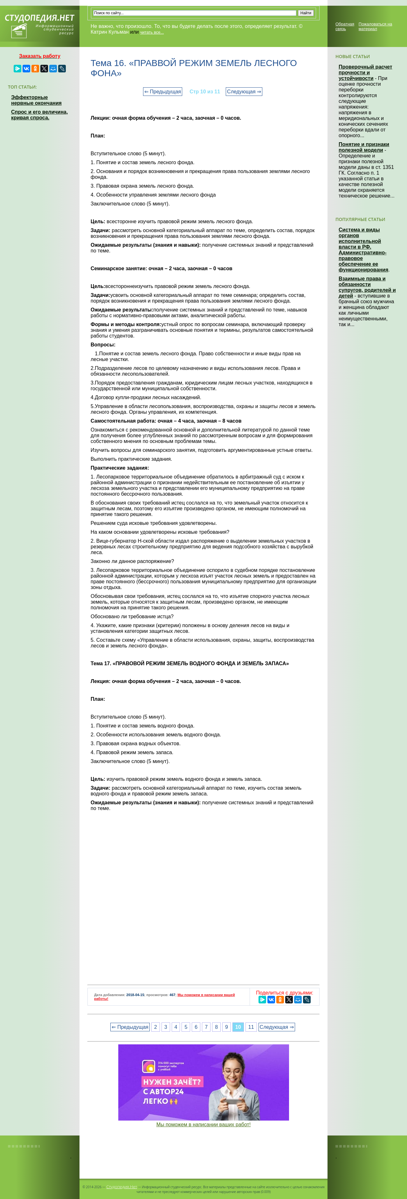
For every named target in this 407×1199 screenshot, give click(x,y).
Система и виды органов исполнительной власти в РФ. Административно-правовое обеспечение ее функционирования (363, 249)
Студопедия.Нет (121, 1186)
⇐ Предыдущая (162, 91)
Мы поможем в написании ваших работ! (203, 1124)
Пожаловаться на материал (375, 26)
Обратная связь (344, 26)
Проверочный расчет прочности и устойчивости (365, 72)
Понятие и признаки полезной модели (364, 147)
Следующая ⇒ (244, 91)
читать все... (152, 32)
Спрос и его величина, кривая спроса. (39, 114)
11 (251, 1027)
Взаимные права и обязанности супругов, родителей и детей (367, 287)
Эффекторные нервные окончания (36, 100)
